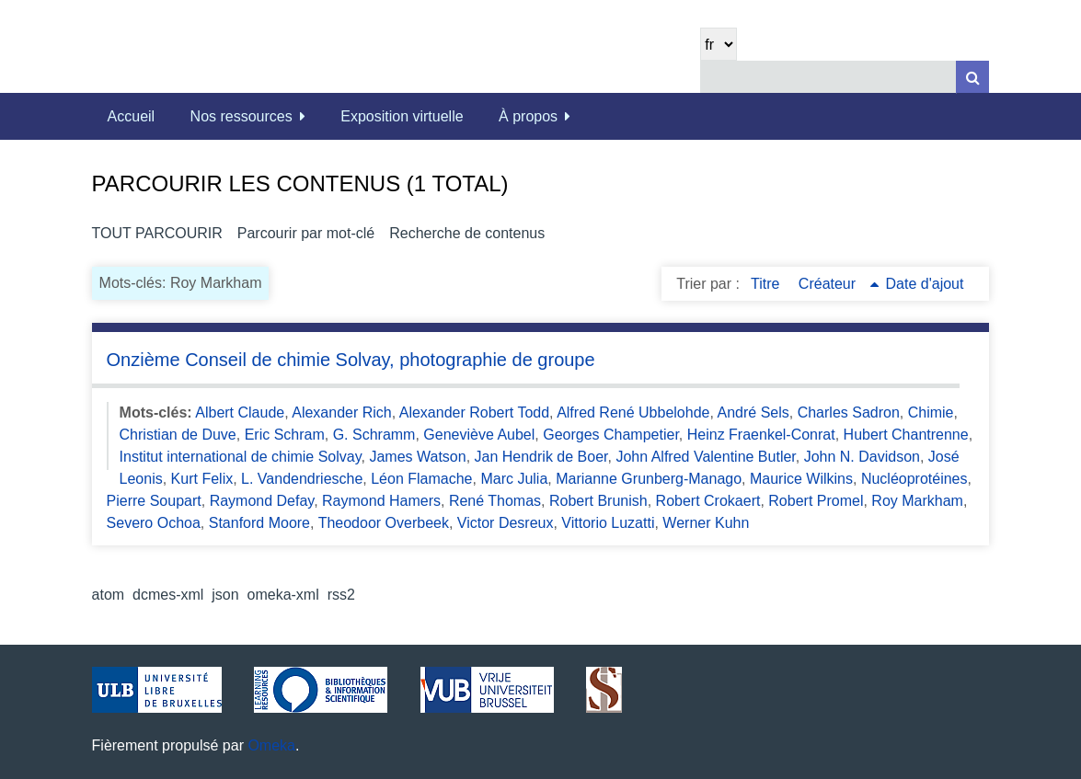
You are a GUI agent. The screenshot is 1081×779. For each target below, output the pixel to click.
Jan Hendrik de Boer (541, 456)
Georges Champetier (611, 434)
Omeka (271, 745)
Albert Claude (239, 412)
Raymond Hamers (381, 501)
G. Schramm (374, 434)
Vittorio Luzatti (607, 523)
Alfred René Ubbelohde (633, 412)
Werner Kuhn (705, 523)
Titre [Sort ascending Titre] (767, 284)
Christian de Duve (178, 434)
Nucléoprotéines (914, 479)
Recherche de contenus (467, 233)
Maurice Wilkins (801, 479)
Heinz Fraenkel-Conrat (761, 434)
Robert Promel (815, 501)
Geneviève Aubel (479, 434)
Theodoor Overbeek (383, 523)
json (225, 594)
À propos (528, 116)
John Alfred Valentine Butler (705, 456)
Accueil (131, 116)
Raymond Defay (262, 501)
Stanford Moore (259, 523)
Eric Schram (285, 434)
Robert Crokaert (708, 501)
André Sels (752, 412)
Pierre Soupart (154, 501)
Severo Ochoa (154, 523)
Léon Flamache (421, 479)
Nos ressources (241, 116)
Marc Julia (513, 479)
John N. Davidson (862, 456)
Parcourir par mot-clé (305, 233)
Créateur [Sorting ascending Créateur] (829, 284)
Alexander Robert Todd (474, 412)
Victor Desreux (505, 523)
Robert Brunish (598, 501)
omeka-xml (283, 594)
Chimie (931, 412)
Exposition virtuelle (401, 116)
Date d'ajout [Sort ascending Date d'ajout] (925, 284)
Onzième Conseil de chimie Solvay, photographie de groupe (351, 359)
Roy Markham (917, 501)
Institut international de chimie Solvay (241, 456)
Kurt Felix (202, 479)
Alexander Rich (342, 412)
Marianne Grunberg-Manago (649, 479)
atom (108, 594)
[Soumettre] (972, 77)
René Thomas (495, 501)
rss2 (341, 594)
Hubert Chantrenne (906, 434)
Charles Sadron (849, 412)
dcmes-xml (167, 594)
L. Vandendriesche (301, 479)
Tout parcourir (157, 233)
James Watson (417, 456)
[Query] (844, 77)
